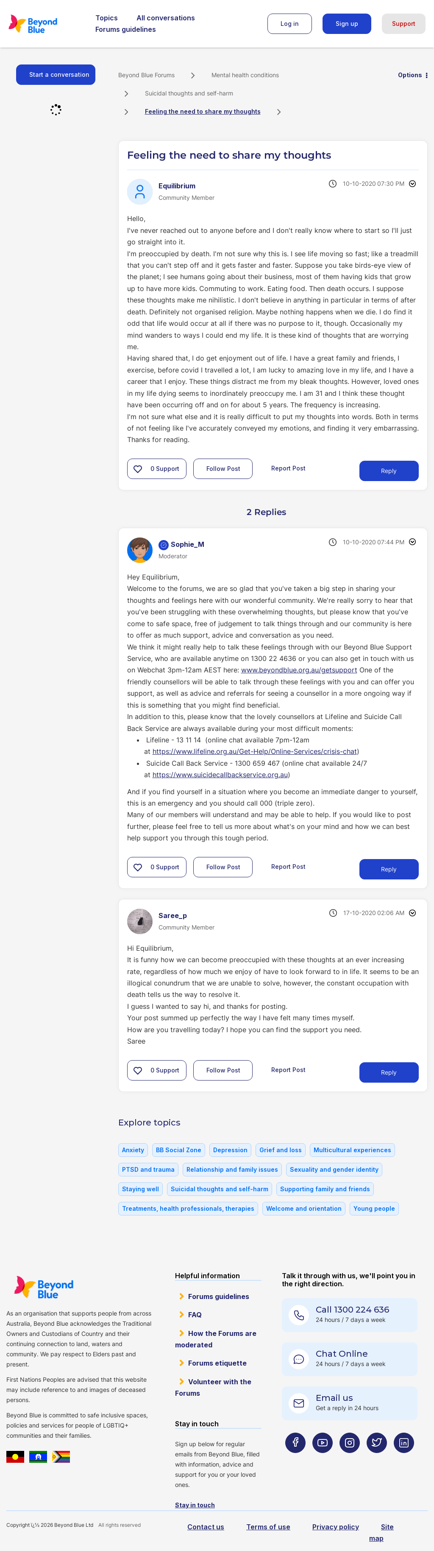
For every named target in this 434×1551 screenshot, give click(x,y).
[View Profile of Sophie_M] (187, 544)
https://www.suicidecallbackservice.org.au (220, 774)
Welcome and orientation (304, 1208)
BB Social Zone (178, 1149)
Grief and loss (280, 1149)
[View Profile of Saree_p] (173, 915)
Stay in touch (195, 1505)
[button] (137, 469)
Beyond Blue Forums (44, 23)
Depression (230, 1149)
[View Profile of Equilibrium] (177, 186)
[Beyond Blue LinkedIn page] (403, 1459)
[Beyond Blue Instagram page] (349, 1459)
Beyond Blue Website (43, 1287)
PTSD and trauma (148, 1169)
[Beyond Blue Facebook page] (295, 1459)
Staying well (140, 1189)
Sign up (347, 23)
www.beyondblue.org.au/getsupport (299, 670)
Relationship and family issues (232, 1169)
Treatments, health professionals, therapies (188, 1208)
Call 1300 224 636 (352, 1310)
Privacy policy (335, 1527)
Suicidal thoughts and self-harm (189, 93)
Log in (290, 23)
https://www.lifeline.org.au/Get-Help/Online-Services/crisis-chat (255, 751)
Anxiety (133, 1149)
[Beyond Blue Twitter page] (376, 1459)
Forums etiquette (217, 1363)
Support (403, 23)
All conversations (165, 18)
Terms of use (268, 1527)
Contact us (205, 1527)
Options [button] (410, 74)
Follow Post (223, 468)
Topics (106, 18)
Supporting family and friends (325, 1189)
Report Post (288, 468)
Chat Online (342, 1354)
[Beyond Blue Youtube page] (322, 1459)
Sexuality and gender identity (334, 1169)
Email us (334, 1398)
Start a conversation (59, 74)
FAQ (195, 1314)
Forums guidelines (125, 29)
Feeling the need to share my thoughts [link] (203, 111)
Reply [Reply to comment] (389, 869)
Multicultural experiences (352, 1149)
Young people (374, 1208)
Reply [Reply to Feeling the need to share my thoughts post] (389, 470)
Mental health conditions (245, 74)
